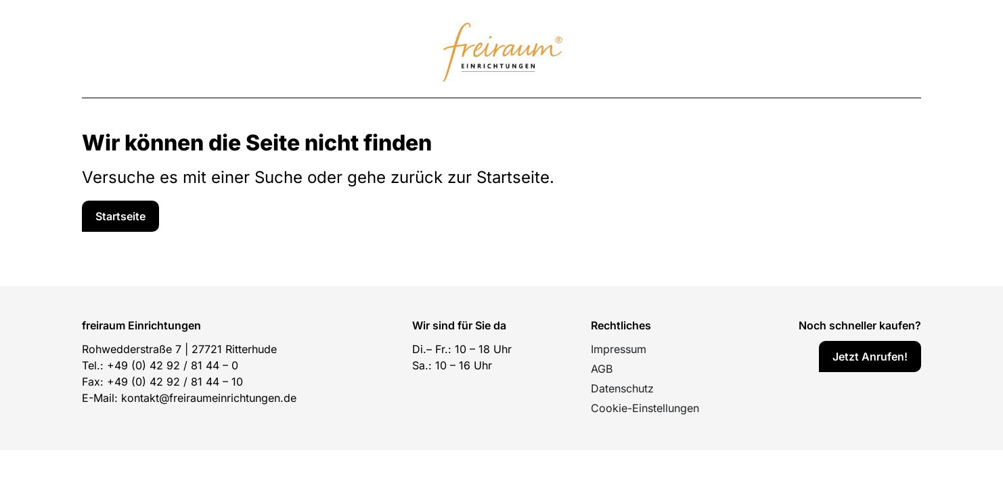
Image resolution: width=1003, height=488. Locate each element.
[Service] (120, 216)
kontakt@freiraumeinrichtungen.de (208, 398)
